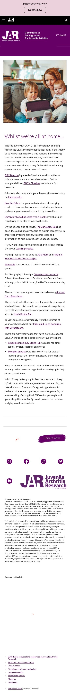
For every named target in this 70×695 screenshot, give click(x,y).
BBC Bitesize (12, 175)
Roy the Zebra (12, 203)
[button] (4, 20)
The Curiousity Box (46, 226)
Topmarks (10, 264)
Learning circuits (24, 248)
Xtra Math (42, 254)
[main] (35, 136)
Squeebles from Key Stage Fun (24, 342)
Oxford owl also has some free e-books (26, 217)
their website (15, 197)
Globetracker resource (46, 274)
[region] (35, 8)
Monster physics (17, 351)
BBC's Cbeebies (32, 183)
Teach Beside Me (22, 314)
